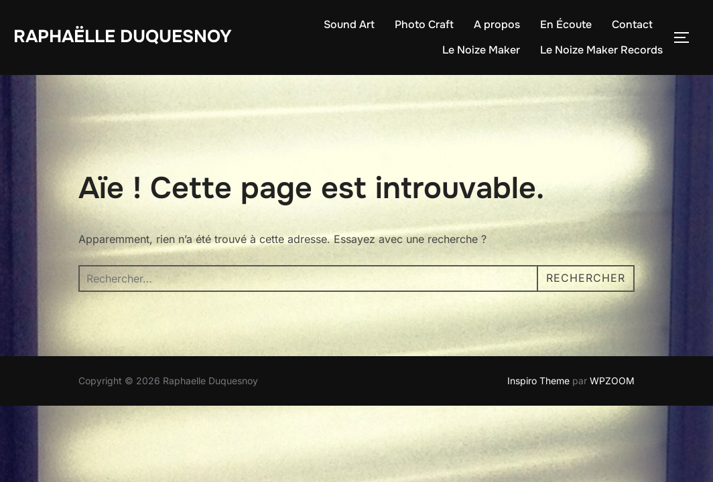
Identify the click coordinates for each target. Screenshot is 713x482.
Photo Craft (424, 24)
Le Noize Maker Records (601, 50)
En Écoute (566, 24)
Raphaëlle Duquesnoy (122, 36)
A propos (497, 24)
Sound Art (349, 24)
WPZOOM (612, 380)
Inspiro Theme (538, 380)
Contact (632, 24)
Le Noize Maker (481, 50)
